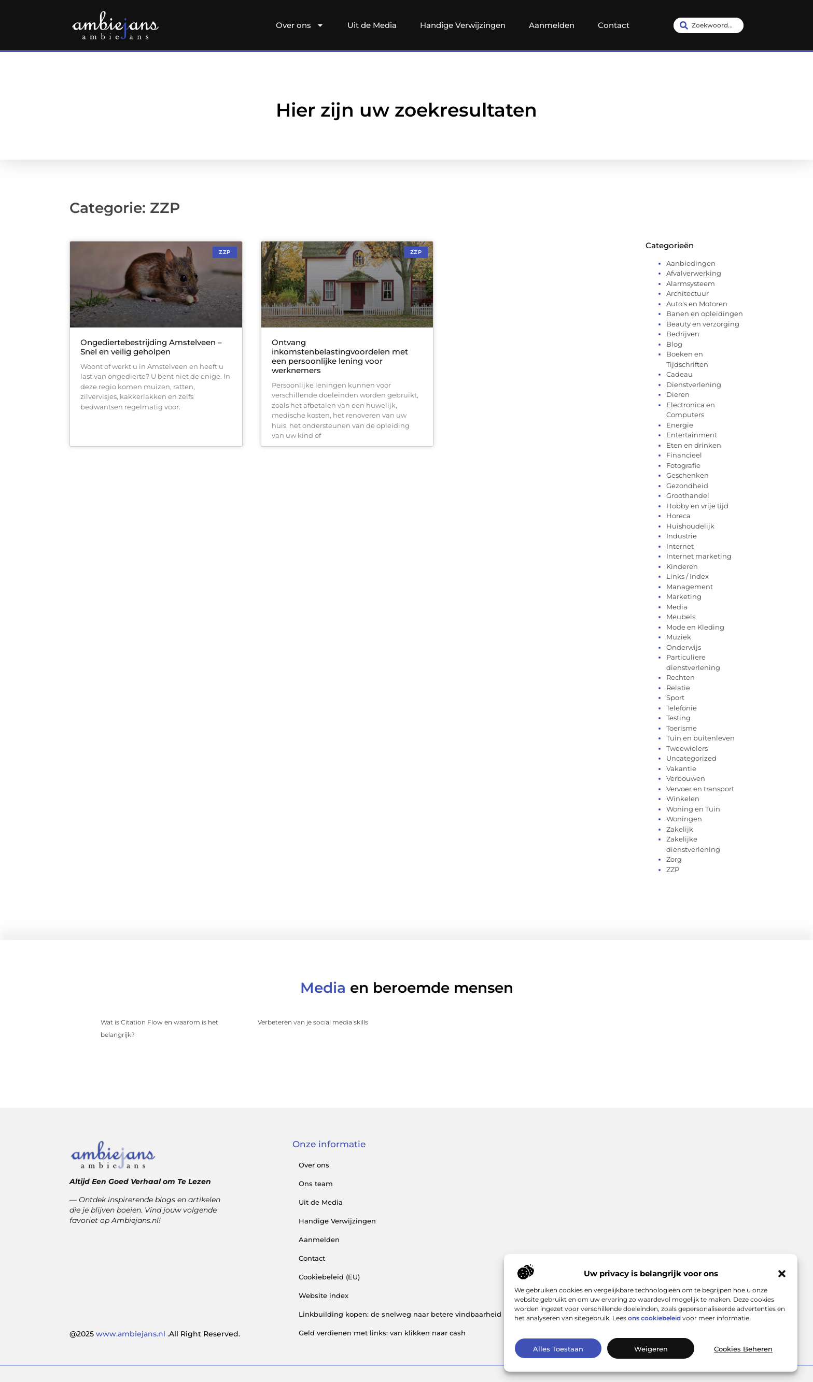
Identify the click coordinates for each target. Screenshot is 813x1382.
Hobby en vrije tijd (697, 506)
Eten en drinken (693, 445)
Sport (675, 697)
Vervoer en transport (700, 789)
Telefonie (681, 708)
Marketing (684, 596)
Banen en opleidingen (704, 313)
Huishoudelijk (690, 526)
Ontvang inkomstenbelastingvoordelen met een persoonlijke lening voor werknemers (340, 356)
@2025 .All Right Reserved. (154, 1334)
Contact (613, 25)
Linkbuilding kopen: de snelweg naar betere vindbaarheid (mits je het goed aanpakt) (447, 1314)
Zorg (674, 859)
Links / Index (687, 576)
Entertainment (691, 435)
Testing (678, 718)
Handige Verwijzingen (463, 25)
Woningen (684, 819)
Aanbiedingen (691, 263)
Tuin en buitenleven (700, 738)
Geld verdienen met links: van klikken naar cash (382, 1333)
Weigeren (651, 1369)
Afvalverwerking (693, 273)
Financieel (684, 455)
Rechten (680, 677)
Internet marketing (699, 556)
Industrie (681, 536)
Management (689, 586)
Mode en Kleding (695, 627)
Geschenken (687, 475)
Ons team (316, 1183)
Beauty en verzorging (702, 324)
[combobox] (709, 25)
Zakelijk (679, 829)
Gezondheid (687, 485)
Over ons (300, 25)
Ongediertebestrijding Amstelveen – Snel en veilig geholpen (151, 347)
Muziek (678, 637)
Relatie (678, 687)
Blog (674, 344)
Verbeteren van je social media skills (313, 1022)
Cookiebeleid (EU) (329, 1277)
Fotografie (683, 465)
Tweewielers (687, 748)
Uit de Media (372, 25)
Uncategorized (691, 758)
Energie (679, 425)
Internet (680, 546)
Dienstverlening (693, 384)
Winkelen (682, 798)
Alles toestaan (558, 1369)
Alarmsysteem (690, 283)
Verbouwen (685, 778)
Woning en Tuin (693, 809)
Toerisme (681, 728)
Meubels (680, 616)
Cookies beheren (743, 1369)
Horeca (678, 515)
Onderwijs (683, 647)
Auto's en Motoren (696, 304)
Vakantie (681, 768)
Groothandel (687, 495)
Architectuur (687, 293)
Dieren (678, 394)
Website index (323, 1295)
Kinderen (682, 566)
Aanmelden (551, 25)
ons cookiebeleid (654, 1338)
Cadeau (679, 374)
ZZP (672, 869)
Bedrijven (682, 334)
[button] (782, 1293)
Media (677, 607)
